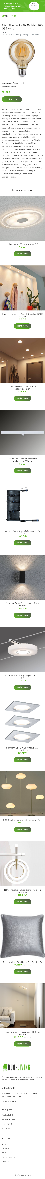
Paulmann (27, 83)
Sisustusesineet (8, 1119)
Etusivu (5, 32)
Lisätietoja (12, 99)
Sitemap (5, 1162)
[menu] (41, 16)
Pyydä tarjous (34, 5)
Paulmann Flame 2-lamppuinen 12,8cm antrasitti (22, 604)
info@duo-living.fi (9, 1101)
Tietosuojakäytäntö (10, 1157)
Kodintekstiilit (7, 1115)
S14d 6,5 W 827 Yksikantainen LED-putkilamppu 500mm (22, 459)
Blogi (4, 1144)
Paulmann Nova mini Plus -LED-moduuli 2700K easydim (22, 315)
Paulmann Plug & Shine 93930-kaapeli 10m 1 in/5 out (22, 532)
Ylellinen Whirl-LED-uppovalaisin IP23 (22, 244)
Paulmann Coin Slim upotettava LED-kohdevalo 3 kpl (22, 749)
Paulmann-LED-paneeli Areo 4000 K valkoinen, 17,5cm (22, 387)
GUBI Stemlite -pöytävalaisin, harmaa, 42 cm (22, 820)
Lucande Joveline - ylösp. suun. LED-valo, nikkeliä (23, 1033)
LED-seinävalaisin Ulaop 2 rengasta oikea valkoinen (22, 891)
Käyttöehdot (7, 1153)
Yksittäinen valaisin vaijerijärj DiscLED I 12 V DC (22, 676)
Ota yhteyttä (7, 1148)
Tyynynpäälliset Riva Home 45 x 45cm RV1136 (22, 962)
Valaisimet (6, 1128)
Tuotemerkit (18, 83)
